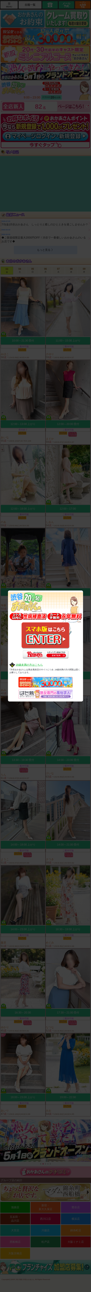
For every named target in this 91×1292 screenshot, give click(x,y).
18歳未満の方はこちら (29, 664)
